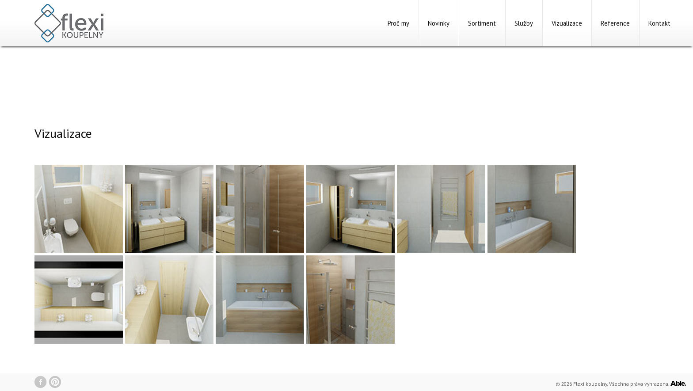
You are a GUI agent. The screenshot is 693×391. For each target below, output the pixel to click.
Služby (523, 23)
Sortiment (482, 23)
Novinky (438, 23)
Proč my (398, 23)
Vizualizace (567, 23)
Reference (615, 23)
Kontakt (659, 23)
